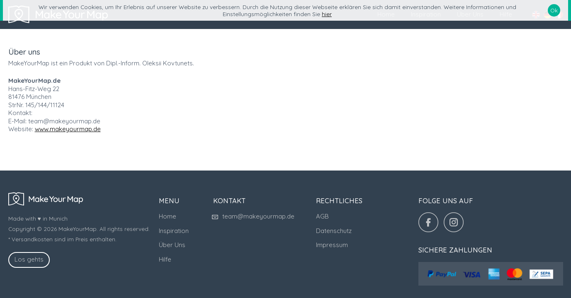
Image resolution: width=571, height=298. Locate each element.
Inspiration (174, 231)
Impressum (332, 245)
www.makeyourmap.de (68, 129)
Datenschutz (334, 231)
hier (327, 13)
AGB (322, 216)
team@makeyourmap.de (253, 216)
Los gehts (29, 259)
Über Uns (172, 245)
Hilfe (165, 259)
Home (167, 216)
